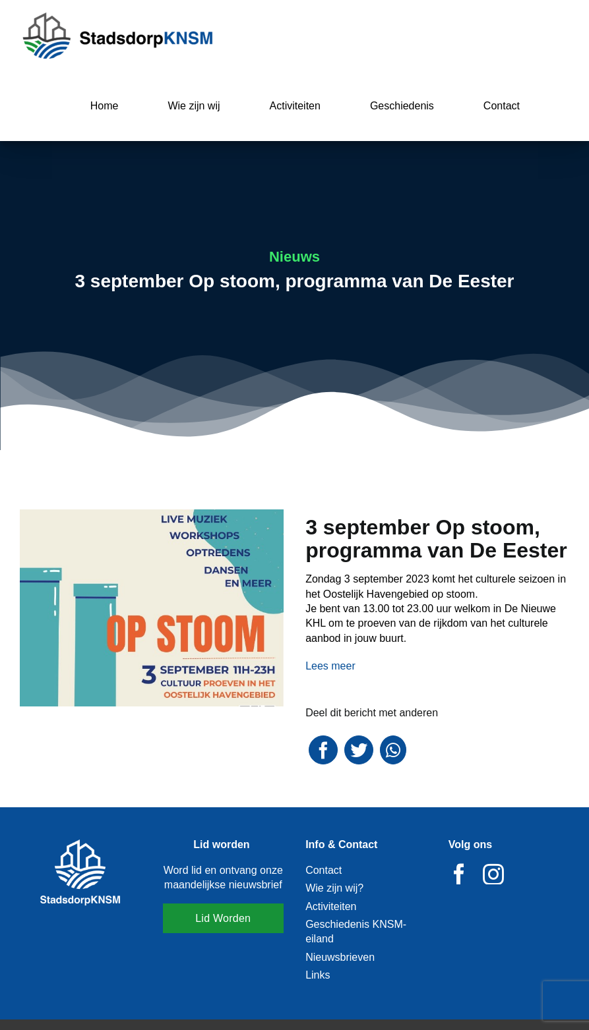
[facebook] (459, 873)
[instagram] (493, 873)
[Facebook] (323, 750)
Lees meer (330, 666)
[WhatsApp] (393, 750)
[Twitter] (359, 750)
